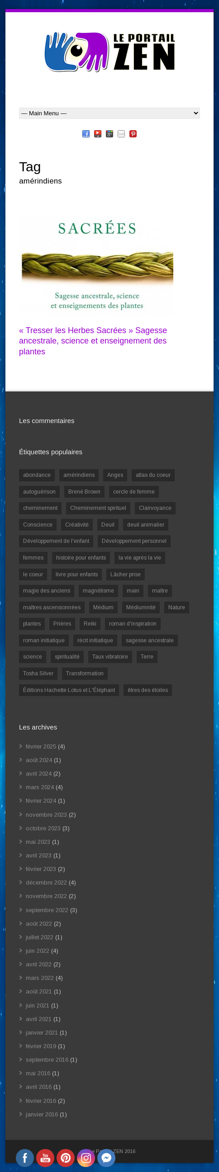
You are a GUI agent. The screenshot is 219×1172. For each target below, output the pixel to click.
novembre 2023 (46, 814)
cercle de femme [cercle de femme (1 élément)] (134, 492)
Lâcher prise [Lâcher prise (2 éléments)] (125, 574)
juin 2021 (37, 1005)
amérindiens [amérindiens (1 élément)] (79, 475)
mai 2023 (38, 841)
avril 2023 (39, 855)
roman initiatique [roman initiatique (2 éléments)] (44, 640)
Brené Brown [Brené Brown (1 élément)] (84, 492)
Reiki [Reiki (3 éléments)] (90, 624)
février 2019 (41, 1046)
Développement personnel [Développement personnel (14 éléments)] (134, 541)
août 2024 (39, 760)
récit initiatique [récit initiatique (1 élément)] (95, 640)
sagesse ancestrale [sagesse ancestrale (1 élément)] (150, 640)
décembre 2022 (46, 882)
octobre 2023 (43, 828)
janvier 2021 (42, 1032)
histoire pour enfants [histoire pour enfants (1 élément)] (81, 558)
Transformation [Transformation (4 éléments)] (85, 673)
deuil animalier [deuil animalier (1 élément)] (145, 525)
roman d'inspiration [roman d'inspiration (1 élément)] (133, 624)
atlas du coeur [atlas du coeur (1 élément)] (153, 475)
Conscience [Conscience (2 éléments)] (37, 525)
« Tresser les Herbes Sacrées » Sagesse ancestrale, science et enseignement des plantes (93, 341)
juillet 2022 (39, 937)
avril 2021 (39, 1019)
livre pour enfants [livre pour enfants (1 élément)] (77, 574)
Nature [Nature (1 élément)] (176, 607)
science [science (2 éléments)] (32, 657)
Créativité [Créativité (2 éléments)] (77, 525)
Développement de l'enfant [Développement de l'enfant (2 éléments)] (56, 541)
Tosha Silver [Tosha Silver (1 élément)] (38, 673)
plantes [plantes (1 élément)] (32, 624)
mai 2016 (38, 1073)
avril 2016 (39, 1086)
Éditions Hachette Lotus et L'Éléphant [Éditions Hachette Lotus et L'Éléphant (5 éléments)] (69, 690)
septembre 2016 (47, 1059)
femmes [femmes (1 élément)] (33, 558)
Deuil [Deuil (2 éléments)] (107, 525)
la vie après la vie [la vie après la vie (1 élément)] (140, 558)
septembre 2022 (47, 910)
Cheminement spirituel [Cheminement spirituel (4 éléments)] (98, 508)
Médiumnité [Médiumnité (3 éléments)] (141, 607)
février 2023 (41, 869)
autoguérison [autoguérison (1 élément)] (39, 492)
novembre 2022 (46, 896)
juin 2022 (37, 950)
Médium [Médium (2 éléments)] (103, 607)
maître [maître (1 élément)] (160, 591)
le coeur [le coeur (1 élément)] (33, 574)
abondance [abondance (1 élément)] (37, 475)
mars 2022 (40, 977)
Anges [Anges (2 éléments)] (115, 475)
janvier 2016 (42, 1114)
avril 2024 (39, 773)
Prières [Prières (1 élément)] (62, 624)
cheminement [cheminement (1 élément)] (40, 508)
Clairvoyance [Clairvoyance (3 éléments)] (155, 508)
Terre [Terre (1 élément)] (147, 657)
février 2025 (41, 746)
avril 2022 (39, 964)
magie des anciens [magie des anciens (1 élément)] (46, 591)
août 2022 (39, 923)
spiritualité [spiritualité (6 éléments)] (67, 657)
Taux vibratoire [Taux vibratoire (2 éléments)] (110, 657)
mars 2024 (40, 787)
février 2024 (41, 800)
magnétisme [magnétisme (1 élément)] (98, 591)
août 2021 (39, 991)
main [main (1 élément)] (133, 591)
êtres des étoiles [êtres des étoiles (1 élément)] (148, 690)
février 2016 (41, 1100)
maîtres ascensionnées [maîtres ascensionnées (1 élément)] (52, 607)
